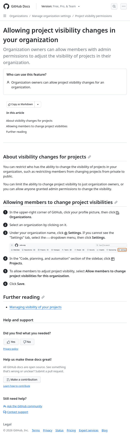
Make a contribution (22, 379)
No (27, 342)
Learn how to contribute (16, 386)
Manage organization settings (51, 16)
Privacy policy (10, 349)
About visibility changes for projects (47, 156)
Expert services (88, 430)
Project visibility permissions (93, 16)
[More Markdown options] (37, 104)
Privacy (47, 430)
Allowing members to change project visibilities (60, 202)
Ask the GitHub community (22, 406)
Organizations (19, 16)
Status (59, 430)
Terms (36, 430)
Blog (105, 430)
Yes (11, 342)
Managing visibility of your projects (36, 307)
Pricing (71, 430)
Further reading (24, 297)
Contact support (15, 412)
